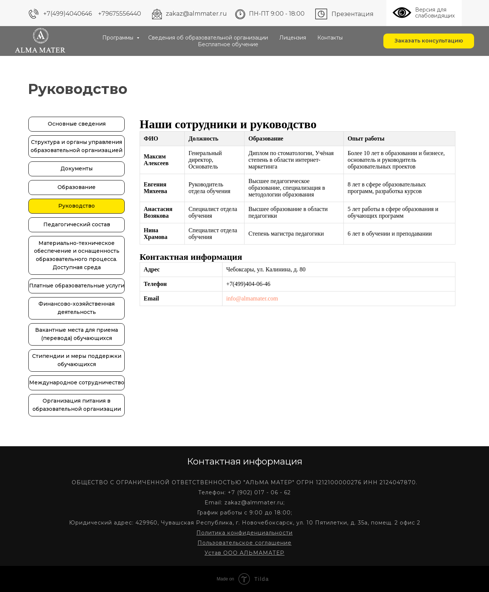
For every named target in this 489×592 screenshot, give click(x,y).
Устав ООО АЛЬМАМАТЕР (244, 553)
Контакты (330, 37)
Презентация (352, 14)
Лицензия (292, 37)
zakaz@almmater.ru (196, 13)
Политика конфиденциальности (244, 532)
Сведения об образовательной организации (208, 37)
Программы (118, 37)
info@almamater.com (252, 298)
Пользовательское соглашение (244, 542)
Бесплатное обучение (228, 44)
